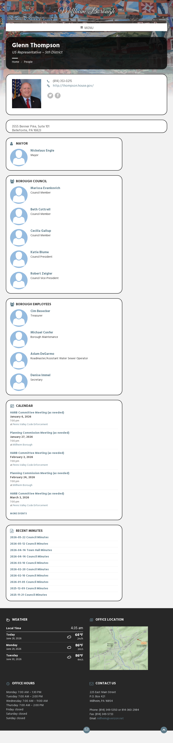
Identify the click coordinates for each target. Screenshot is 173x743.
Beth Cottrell (40, 209)
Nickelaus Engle (42, 150)
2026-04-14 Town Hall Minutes (31, 550)
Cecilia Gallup (40, 231)
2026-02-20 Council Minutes (29, 569)
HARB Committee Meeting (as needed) (37, 412)
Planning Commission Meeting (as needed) (39, 433)
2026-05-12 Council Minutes (29, 544)
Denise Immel (40, 375)
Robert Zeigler (41, 273)
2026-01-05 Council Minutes (29, 582)
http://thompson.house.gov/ (73, 85)
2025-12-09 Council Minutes (29, 588)
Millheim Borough (22, 445)
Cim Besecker (40, 311)
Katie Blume (39, 252)
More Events (18, 514)
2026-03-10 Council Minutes (29, 563)
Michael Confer (41, 332)
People (28, 62)
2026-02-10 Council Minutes (29, 575)
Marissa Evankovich (45, 188)
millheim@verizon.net (110, 718)
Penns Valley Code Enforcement (30, 424)
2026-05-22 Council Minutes (29, 537)
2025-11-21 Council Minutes (28, 595)
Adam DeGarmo (42, 354)
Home (15, 62)
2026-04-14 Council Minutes (29, 556)
